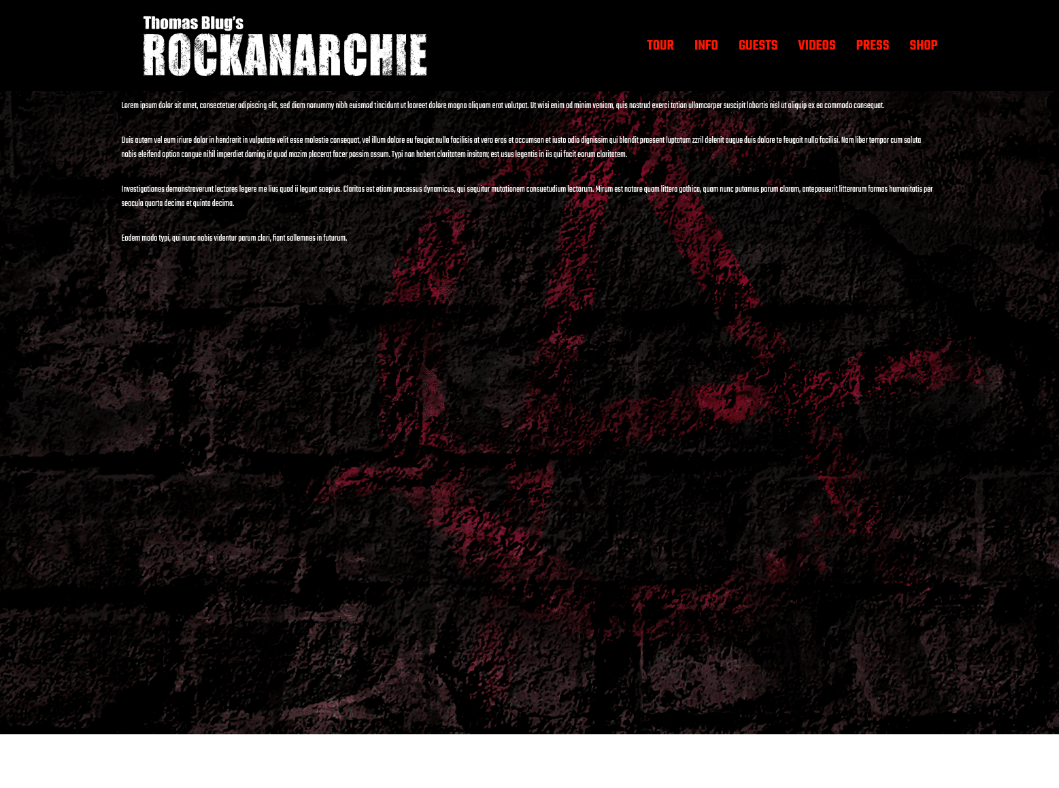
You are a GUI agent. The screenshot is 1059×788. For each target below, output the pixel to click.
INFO (706, 45)
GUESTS (758, 45)
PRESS (873, 45)
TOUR (660, 45)
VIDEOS (816, 45)
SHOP (923, 45)
